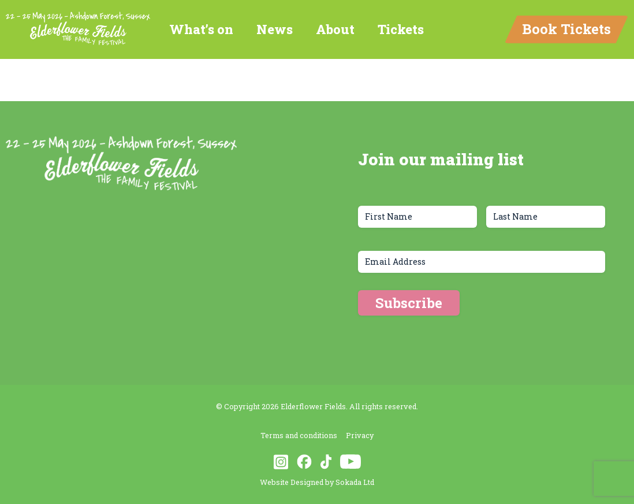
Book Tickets (566, 29)
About (335, 29)
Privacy (360, 435)
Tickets (401, 29)
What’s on (201, 29)
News (274, 29)
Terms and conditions (298, 435)
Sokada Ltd (354, 482)
